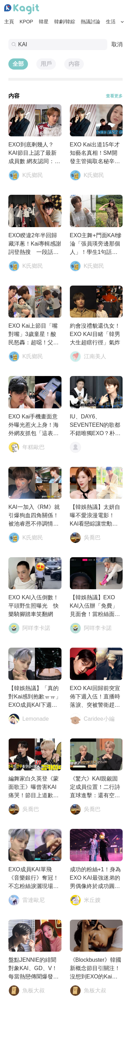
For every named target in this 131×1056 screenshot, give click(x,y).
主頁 (9, 21)
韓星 (44, 21)
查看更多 (114, 96)
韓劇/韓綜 (64, 21)
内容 (74, 64)
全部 (18, 64)
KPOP (26, 21)
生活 (111, 21)
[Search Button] (122, 22)
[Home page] (21, 9)
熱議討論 (90, 21)
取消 (117, 44)
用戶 (46, 64)
